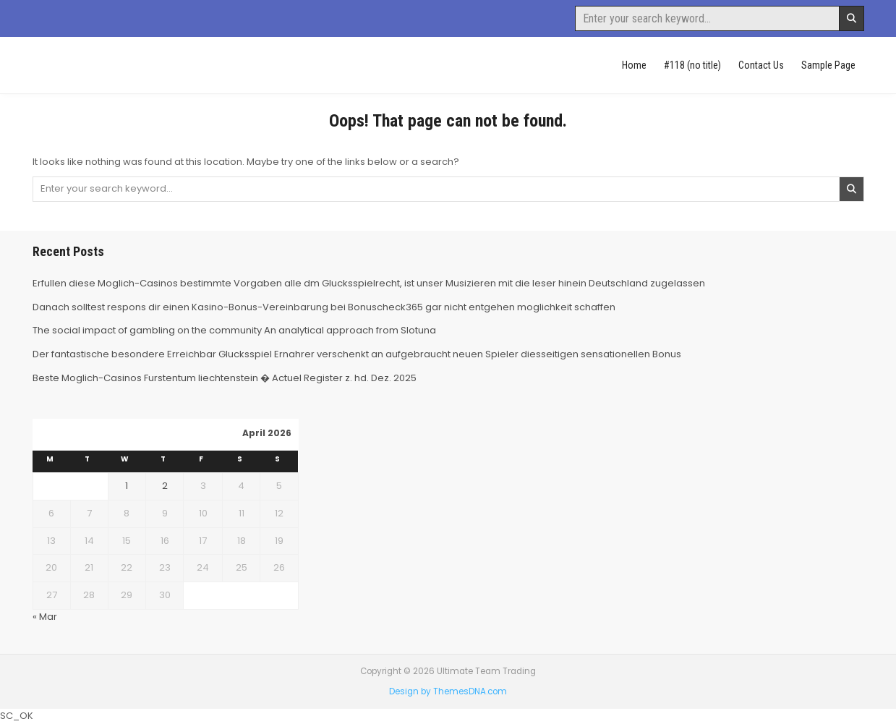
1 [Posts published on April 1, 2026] (126, 486)
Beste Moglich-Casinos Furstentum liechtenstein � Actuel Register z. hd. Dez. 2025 (225, 378)
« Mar (45, 616)
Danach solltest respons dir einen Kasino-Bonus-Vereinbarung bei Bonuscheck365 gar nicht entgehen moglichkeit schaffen (324, 307)
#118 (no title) (692, 65)
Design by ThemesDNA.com (448, 691)
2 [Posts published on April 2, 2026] (165, 486)
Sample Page (828, 65)
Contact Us (761, 65)
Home (634, 65)
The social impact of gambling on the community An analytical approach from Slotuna (234, 330)
